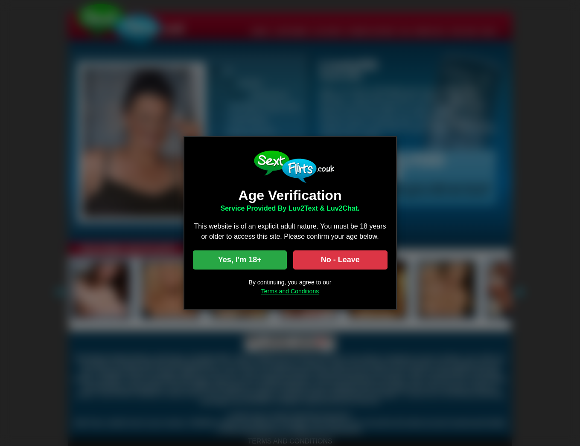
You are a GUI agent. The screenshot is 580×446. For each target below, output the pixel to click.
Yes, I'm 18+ (240, 260)
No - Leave (340, 260)
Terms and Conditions (290, 291)
